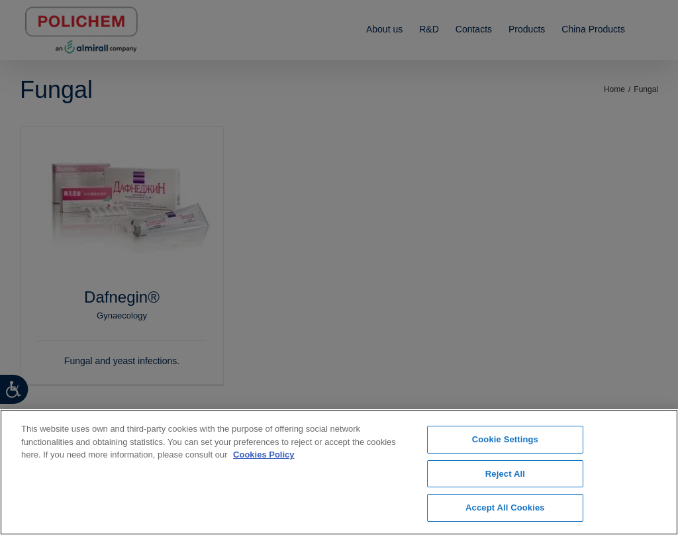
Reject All (505, 474)
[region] (339, 472)
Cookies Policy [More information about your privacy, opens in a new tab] (263, 455)
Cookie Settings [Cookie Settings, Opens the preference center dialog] (505, 439)
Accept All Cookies (505, 507)
